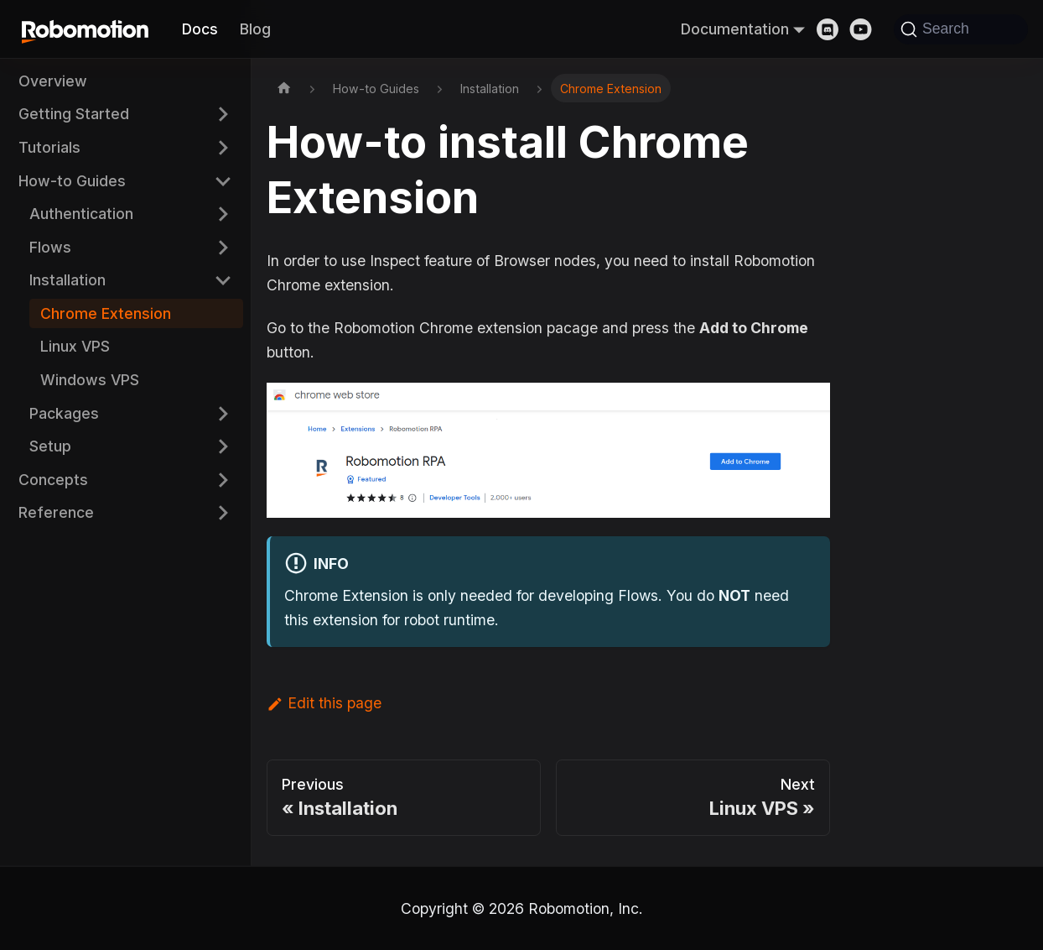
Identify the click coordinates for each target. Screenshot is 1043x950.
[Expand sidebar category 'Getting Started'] (223, 114)
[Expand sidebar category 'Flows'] (223, 247)
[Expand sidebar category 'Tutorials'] (223, 147)
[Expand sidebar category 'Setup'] (223, 446)
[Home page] (284, 88)
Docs (200, 29)
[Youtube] (866, 29)
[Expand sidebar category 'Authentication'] (223, 213)
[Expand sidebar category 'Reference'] (223, 513)
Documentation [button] (735, 29)
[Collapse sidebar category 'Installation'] (223, 280)
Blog (255, 29)
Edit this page (324, 703)
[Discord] (833, 29)
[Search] (961, 29)
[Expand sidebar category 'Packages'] (223, 413)
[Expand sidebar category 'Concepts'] (223, 479)
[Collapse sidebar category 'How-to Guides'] (223, 181)
